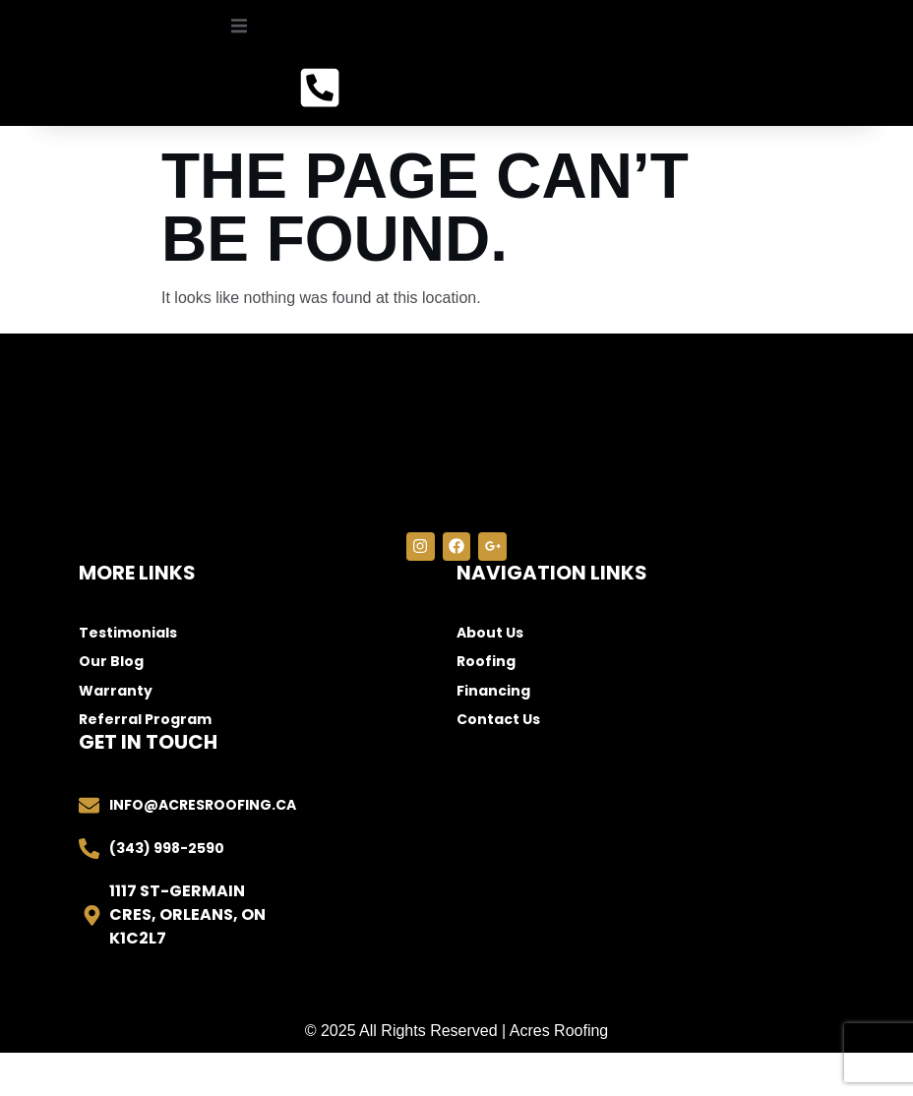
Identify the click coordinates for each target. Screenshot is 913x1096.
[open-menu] (232, 52)
